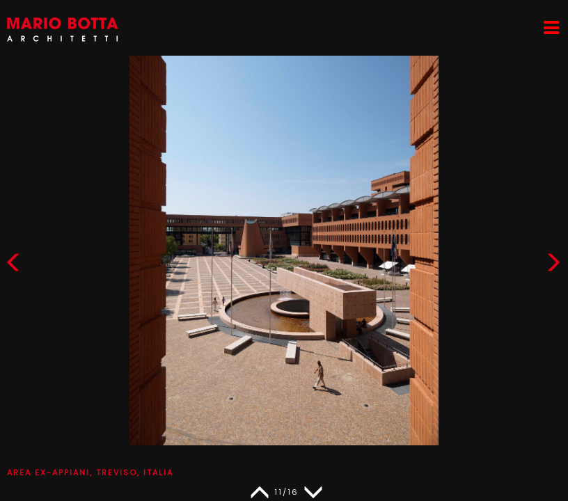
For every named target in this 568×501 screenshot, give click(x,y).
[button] (553, 265)
